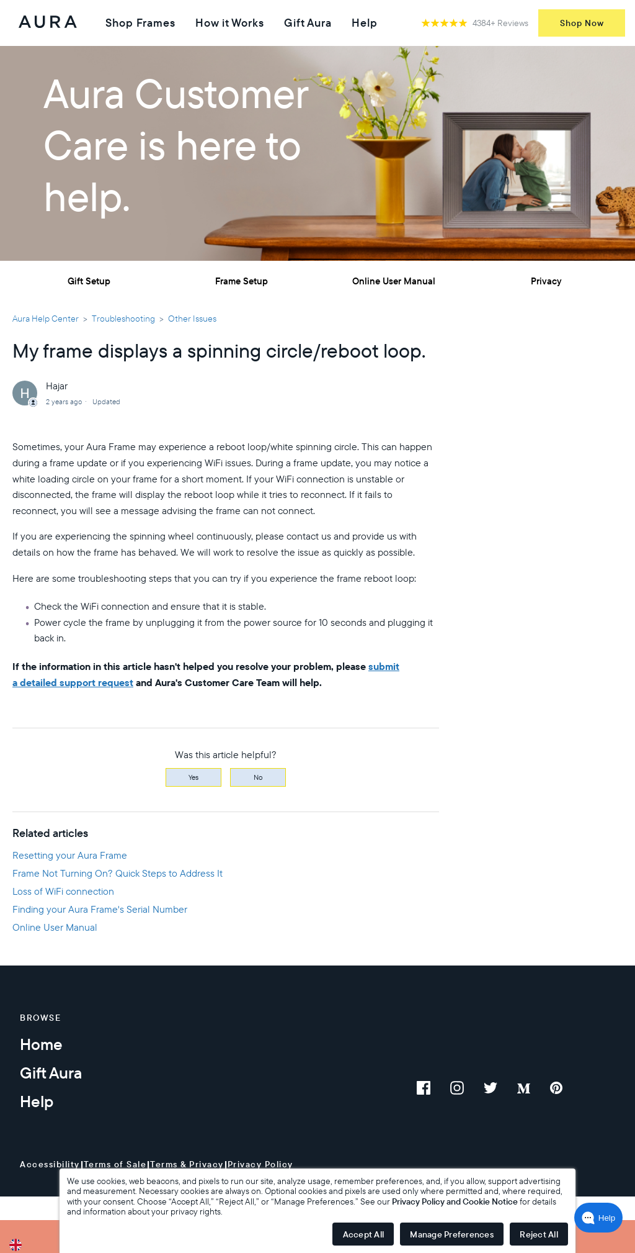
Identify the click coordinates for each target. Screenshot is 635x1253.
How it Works (229, 23)
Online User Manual (393, 281)
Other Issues (192, 318)
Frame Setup (241, 281)
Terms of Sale (115, 1164)
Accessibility (50, 1164)
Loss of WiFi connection (63, 891)
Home (41, 1044)
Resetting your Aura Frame (69, 855)
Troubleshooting (123, 318)
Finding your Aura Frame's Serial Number (99, 909)
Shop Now (582, 23)
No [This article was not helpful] (258, 777)
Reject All (539, 1234)
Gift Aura (308, 23)
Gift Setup (89, 281)
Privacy (546, 281)
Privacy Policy (260, 1164)
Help (365, 23)
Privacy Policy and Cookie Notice (455, 1201)
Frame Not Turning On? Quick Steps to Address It (117, 873)
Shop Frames (140, 23)
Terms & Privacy (187, 1164)
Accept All (363, 1234)
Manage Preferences (452, 1234)
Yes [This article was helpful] (193, 777)
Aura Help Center (45, 318)
